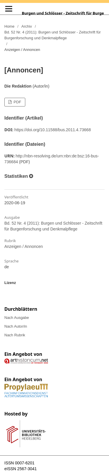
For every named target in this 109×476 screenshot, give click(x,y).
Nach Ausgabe (16, 317)
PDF (16, 102)
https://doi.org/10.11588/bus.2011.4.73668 (52, 129)
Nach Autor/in (15, 326)
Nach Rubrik (14, 335)
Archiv (27, 26)
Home (9, 26)
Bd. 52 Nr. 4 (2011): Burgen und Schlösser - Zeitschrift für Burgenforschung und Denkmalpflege (52, 35)
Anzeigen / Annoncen (23, 246)
